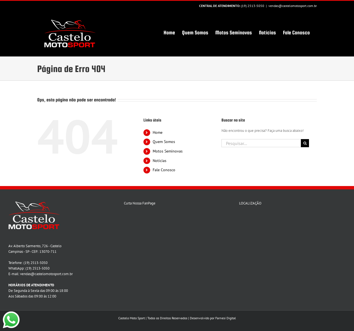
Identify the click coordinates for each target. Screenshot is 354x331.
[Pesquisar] (305, 143)
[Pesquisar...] (261, 143)
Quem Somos (164, 141)
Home (157, 132)
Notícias (159, 160)
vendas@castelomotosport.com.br (292, 6)
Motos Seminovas (168, 151)
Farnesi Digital (225, 318)
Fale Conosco (164, 169)
